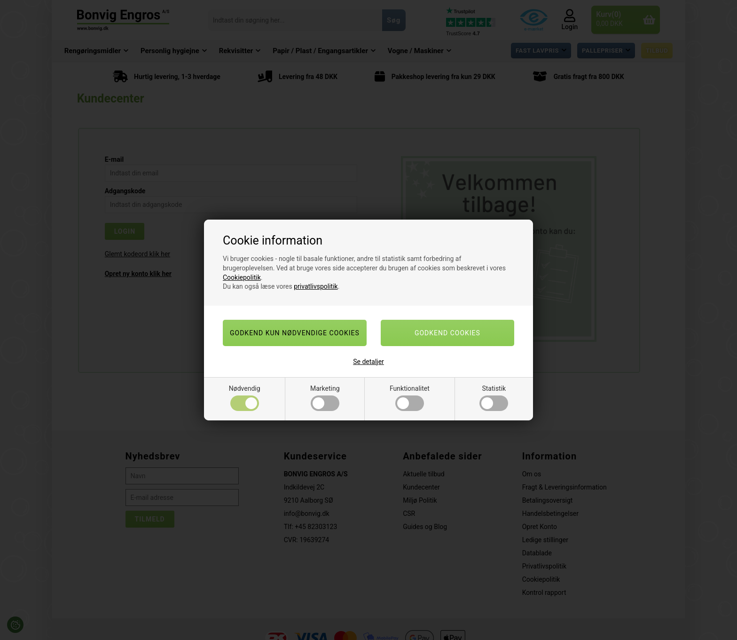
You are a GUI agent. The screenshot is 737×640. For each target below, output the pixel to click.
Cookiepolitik (242, 277)
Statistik (493, 398)
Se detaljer (368, 361)
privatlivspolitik (315, 286)
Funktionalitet (410, 398)
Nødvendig (244, 398)
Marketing (325, 398)
